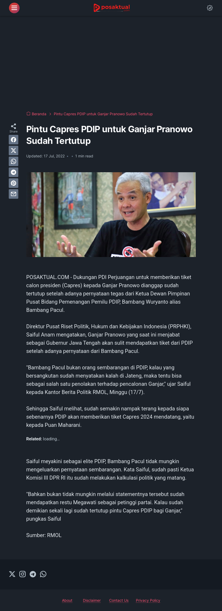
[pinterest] (13, 183)
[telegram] (13, 172)
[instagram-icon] (22, 574)
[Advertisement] (111, 63)
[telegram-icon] (33, 574)
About (67, 600)
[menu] (14, 8)
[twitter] (13, 150)
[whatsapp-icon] (43, 574)
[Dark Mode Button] (210, 8)
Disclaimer (92, 600)
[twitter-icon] (12, 574)
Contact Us (118, 600)
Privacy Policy (148, 600)
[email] (13, 194)
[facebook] (13, 139)
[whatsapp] (13, 161)
